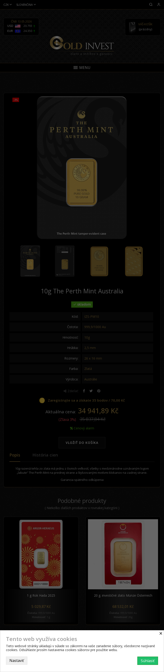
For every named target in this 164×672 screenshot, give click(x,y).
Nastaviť (16, 660)
